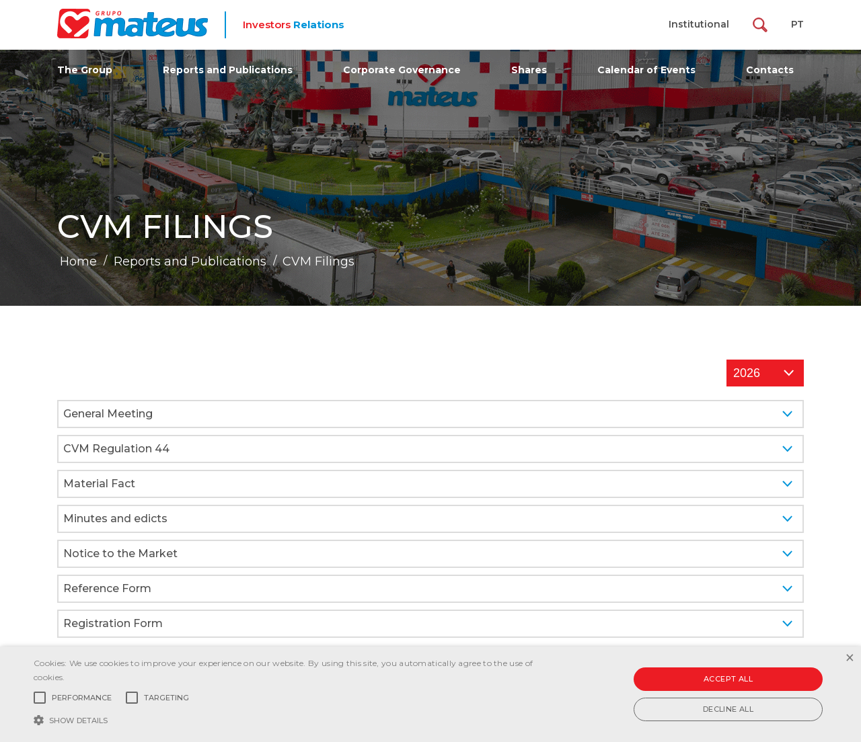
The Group (84, 70)
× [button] (849, 658)
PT (797, 24)
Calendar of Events (646, 70)
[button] (292, 719)
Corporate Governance (402, 70)
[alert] (430, 694)
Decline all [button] (728, 709)
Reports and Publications (228, 70)
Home (78, 261)
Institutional (699, 24)
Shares (529, 70)
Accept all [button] (728, 679)
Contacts (770, 70)
